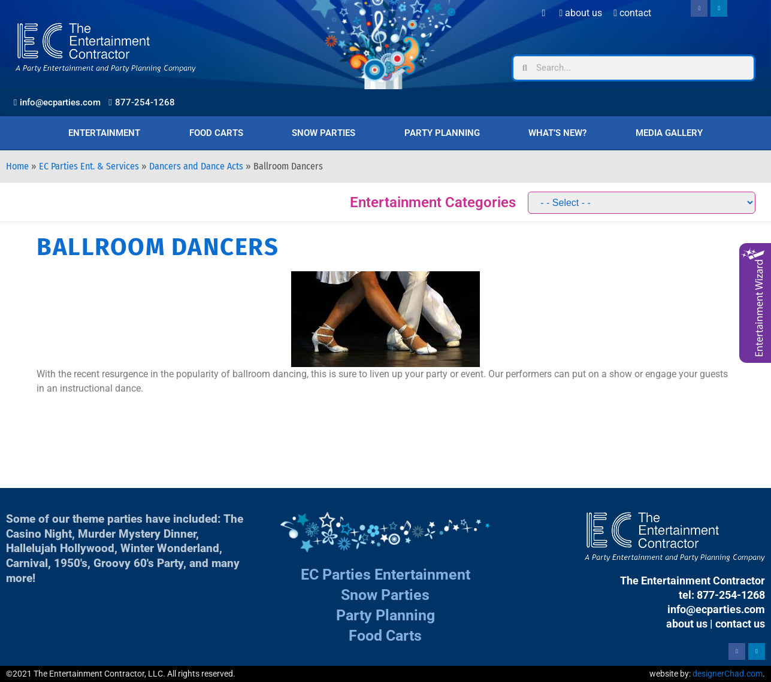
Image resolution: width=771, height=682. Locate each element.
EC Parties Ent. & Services (89, 166)
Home (17, 166)
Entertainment (104, 133)
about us (686, 623)
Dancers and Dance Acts (196, 166)
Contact (632, 13)
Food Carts (216, 133)
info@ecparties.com (716, 609)
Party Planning (442, 133)
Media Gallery (669, 133)
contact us (740, 623)
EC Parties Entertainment (385, 574)
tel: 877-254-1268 (722, 595)
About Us (580, 13)
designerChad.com (728, 673)
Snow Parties (323, 133)
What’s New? (557, 133)
